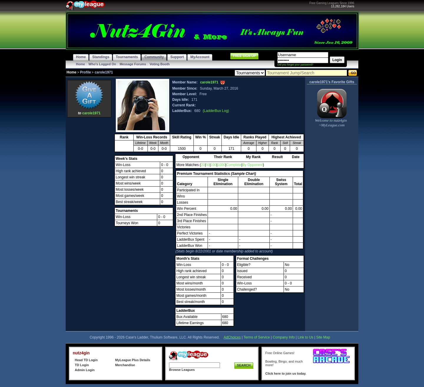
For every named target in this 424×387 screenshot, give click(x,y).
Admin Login (85, 370)
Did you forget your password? (295, 64)
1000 (221, 165)
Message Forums (133, 64)
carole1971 (91, 113)
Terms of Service (257, 337)
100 (213, 165)
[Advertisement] (89, 207)
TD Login (82, 365)
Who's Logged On (102, 64)
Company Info (284, 337)
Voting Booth (160, 64)
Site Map (323, 337)
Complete (233, 165)
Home (80, 64)
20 (203, 165)
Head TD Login (86, 360)
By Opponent (252, 165)
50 (208, 165)
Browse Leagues (182, 369)
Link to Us (305, 337)
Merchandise (125, 365)
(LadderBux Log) (216, 111)
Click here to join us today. (285, 373)
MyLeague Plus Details (132, 360)
